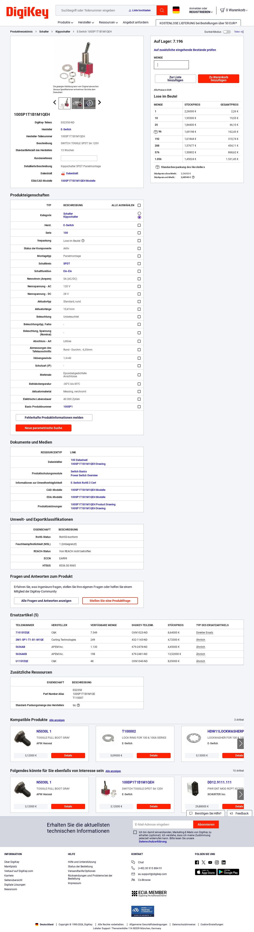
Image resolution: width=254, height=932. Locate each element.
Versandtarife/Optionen (82, 871)
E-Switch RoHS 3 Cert (83, 482)
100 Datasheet (79, 460)
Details (68, 755)
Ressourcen (107, 22)
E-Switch (66, 129)
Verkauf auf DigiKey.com (18, 871)
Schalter (44, 31)
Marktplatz (10, 866)
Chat (137, 863)
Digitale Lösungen (14, 884)
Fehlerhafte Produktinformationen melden (54, 417)
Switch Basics (79, 471)
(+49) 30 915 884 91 (146, 869)
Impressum (74, 883)
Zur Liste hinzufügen (175, 78)
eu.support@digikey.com (149, 874)
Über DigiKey (11, 861)
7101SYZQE (23, 632)
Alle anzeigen (57, 720)
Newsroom (10, 889)
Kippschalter (63, 31)
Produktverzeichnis (21, 31)
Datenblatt (69, 173)
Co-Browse (140, 880)
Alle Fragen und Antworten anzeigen (46, 600)
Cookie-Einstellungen (212, 924)
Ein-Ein (67, 271)
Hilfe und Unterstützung (82, 861)
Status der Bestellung (80, 866)
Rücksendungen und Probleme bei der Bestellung (90, 877)
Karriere (8, 875)
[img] (27, 13)
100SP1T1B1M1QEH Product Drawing (93, 504)
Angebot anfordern (135, 22)
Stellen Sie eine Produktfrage (110, 600)
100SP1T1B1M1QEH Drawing (88, 463)
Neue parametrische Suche (43, 428)
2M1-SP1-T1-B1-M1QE (30, 639)
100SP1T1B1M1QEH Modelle (78, 180)
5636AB (20, 646)
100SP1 (68, 406)
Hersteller (84, 22)
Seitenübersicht (13, 880)
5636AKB (21, 654)
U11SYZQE (22, 661)
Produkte (64, 22)
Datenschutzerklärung (153, 841)
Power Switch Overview (84, 475)
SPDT (66, 263)
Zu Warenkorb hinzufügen (218, 78)
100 (65, 232)
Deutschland (44, 924)
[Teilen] (239, 31)
